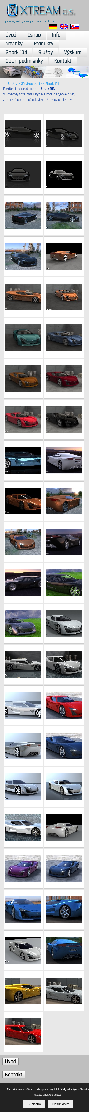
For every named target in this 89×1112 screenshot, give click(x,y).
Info (56, 35)
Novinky (14, 43)
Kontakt (62, 61)
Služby (45, 52)
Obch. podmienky (24, 61)
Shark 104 (16, 52)
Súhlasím (34, 1104)
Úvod (10, 35)
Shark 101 (52, 83)
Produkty (43, 43)
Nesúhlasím (60, 1104)
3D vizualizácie (31, 83)
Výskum (72, 52)
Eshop (34, 35)
